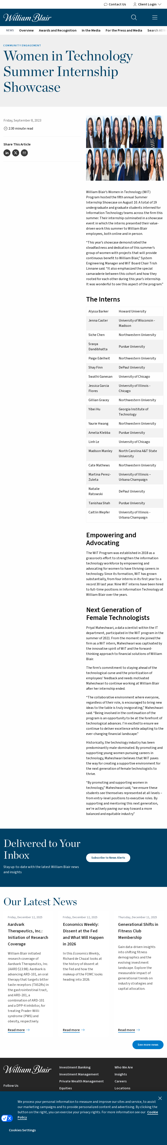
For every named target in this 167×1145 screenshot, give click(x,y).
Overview (26, 30)
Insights (121, 1074)
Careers (121, 1081)
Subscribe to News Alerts (108, 858)
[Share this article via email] (24, 152)
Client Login (147, 4)
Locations (122, 1088)
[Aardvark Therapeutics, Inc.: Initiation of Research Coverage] (28, 1030)
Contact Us (115, 4)
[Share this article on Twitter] (15, 152)
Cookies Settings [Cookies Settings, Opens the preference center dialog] (22, 1134)
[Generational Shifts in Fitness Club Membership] (138, 1030)
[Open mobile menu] (155, 17)
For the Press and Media (124, 30)
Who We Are (124, 1067)
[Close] (160, 1102)
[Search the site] (134, 17)
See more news (148, 1045)
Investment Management (79, 1074)
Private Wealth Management (81, 1081)
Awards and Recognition (58, 30)
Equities (65, 1088)
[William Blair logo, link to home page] (27, 17)
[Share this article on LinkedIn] (6, 152)
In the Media (91, 30)
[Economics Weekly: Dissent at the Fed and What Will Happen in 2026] (83, 1030)
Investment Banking (74, 1067)
